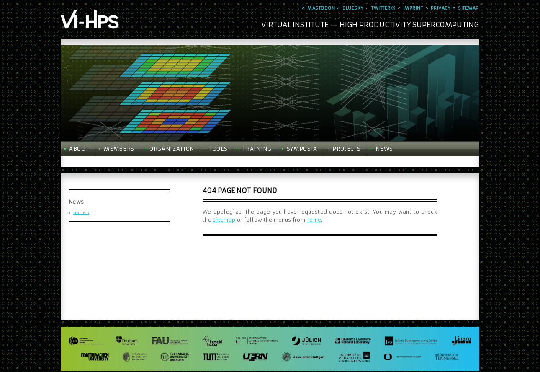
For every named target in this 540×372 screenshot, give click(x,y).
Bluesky (353, 8)
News (384, 148)
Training (256, 148)
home (313, 220)
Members (119, 148)
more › (81, 212)
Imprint (413, 8)
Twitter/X (383, 8)
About (79, 148)
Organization (171, 148)
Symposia (302, 148)
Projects (346, 148)
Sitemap (468, 8)
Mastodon (321, 8)
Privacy (441, 8)
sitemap (224, 220)
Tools (218, 148)
